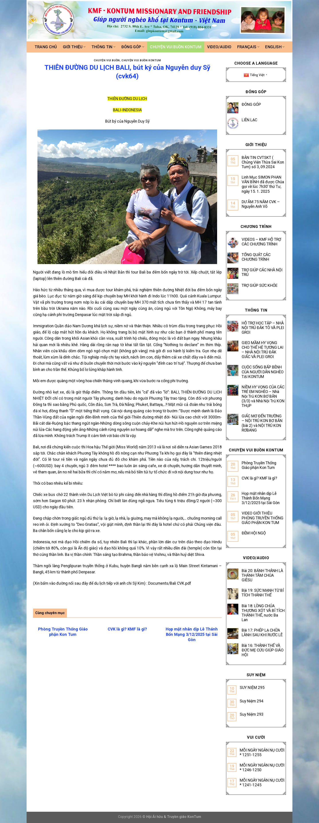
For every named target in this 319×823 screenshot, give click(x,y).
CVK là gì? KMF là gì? (259, 478)
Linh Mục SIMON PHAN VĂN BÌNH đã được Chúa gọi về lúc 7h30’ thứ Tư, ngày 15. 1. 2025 (263, 184)
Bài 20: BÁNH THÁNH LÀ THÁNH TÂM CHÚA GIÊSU (262, 575)
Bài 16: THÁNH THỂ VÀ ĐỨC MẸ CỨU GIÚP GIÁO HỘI (263, 650)
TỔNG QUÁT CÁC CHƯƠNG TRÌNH (256, 257)
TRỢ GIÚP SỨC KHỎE (259, 285)
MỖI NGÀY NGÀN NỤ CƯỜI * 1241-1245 (262, 782)
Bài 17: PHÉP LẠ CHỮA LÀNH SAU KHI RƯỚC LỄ (262, 632)
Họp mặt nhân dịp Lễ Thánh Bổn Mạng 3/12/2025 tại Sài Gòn (261, 498)
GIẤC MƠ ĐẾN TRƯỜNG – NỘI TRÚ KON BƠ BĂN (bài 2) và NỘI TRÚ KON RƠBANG (262, 423)
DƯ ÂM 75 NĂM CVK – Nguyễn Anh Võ (261, 204)
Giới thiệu (74, 47)
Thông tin (103, 47)
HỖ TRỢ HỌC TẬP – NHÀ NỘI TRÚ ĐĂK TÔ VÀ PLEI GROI (263, 328)
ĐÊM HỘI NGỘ (254, 533)
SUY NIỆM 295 (252, 687)
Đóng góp (132, 47)
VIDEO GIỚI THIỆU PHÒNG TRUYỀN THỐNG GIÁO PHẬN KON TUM (262, 518)
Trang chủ (46, 47)
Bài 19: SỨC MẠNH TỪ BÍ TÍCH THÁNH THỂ (263, 592)
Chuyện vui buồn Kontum (175, 47)
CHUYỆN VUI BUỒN (107, 60)
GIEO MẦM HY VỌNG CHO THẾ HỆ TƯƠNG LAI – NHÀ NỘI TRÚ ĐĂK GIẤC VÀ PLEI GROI (262, 350)
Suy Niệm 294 (251, 701)
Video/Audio (219, 47)
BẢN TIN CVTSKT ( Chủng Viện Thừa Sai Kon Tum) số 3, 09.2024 (263, 162)
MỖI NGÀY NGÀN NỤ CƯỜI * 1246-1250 (262, 767)
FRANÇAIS (248, 47)
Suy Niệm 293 (251, 714)
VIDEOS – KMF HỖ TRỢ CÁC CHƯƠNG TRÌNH (261, 241)
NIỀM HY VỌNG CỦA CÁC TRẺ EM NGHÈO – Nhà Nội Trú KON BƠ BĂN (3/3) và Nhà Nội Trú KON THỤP (263, 396)
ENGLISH (274, 47)
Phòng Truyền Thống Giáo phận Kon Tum (259, 465)
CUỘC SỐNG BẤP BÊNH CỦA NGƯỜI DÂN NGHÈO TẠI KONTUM (263, 372)
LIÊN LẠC (249, 120)
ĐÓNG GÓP (251, 104)
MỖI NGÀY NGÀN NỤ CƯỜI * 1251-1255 (262, 752)
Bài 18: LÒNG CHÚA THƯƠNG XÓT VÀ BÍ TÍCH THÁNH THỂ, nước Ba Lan (263, 613)
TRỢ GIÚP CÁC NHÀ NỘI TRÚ (262, 272)
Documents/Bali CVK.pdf (169, 583)
